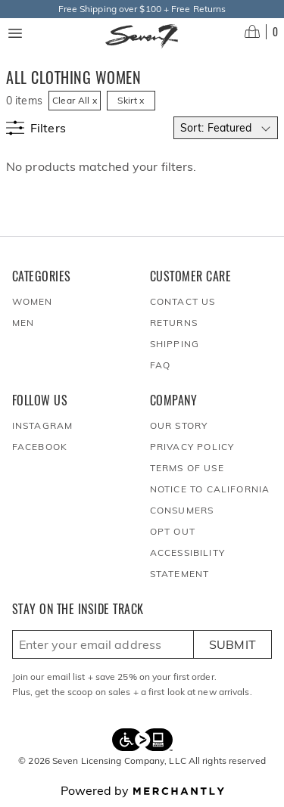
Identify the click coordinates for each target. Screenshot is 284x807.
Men (23, 322)
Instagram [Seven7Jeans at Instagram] (42, 425)
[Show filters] (36, 128)
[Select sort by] (225, 127)
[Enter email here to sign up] (103, 644)
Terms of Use (187, 467)
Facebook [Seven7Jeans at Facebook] (40, 446)
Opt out (172, 531)
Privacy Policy (192, 446)
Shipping (175, 343)
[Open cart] (261, 31)
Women (32, 301)
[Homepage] (142, 36)
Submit (233, 644)
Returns (174, 322)
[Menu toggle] (15, 33)
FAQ (160, 365)
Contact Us (183, 301)
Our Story (179, 425)
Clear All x (74, 100)
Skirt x (130, 100)
